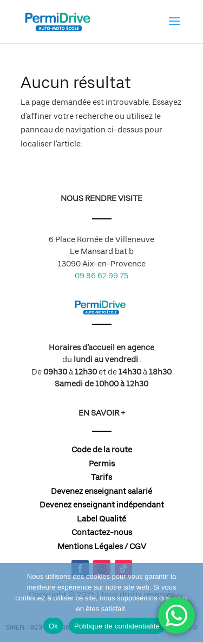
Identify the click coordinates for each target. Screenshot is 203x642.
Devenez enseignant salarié (101, 491)
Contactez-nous (101, 532)
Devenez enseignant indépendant (102, 505)
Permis (102, 464)
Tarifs (101, 477)
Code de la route (101, 449)
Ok (53, 626)
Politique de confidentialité (117, 626)
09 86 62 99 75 (101, 275)
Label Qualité (101, 519)
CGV (137, 546)
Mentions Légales (90, 546)
